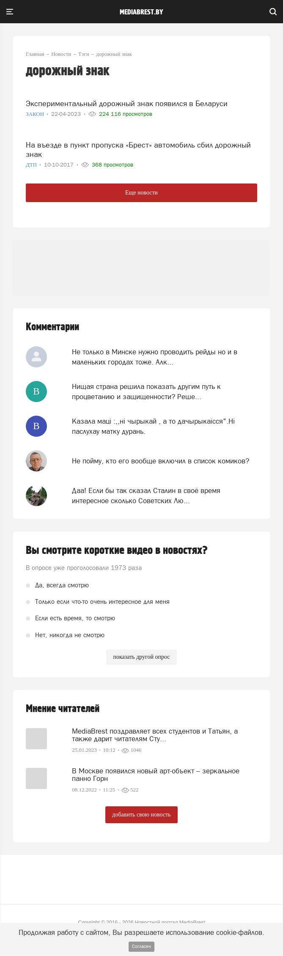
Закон (35, 114)
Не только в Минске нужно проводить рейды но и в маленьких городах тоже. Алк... (154, 357)
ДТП (32, 165)
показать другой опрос (141, 657)
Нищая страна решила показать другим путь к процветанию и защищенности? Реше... (146, 391)
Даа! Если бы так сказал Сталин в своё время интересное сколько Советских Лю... (146, 495)
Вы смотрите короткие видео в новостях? (117, 550)
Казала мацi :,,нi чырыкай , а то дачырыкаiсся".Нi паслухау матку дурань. (153, 426)
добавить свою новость (141, 814)
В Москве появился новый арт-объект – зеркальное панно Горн (155, 774)
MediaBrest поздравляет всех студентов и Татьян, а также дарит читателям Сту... (155, 734)
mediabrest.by (141, 12)
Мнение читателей (62, 709)
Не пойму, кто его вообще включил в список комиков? (160, 461)
